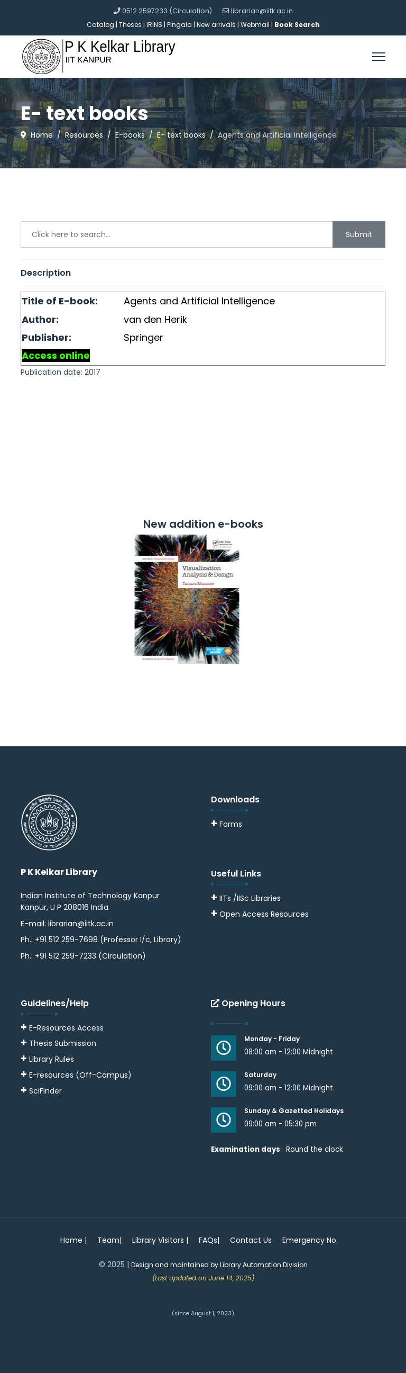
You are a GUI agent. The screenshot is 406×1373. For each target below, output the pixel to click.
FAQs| (209, 1240)
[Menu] (378, 56)
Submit (359, 234)
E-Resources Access (66, 1028)
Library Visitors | (160, 1240)
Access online (56, 355)
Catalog (100, 24)
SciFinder (41, 1091)
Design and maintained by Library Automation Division (219, 1264)
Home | (73, 1240)
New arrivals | (219, 24)
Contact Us (251, 1240)
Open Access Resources (264, 914)
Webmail (255, 24)
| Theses (128, 24)
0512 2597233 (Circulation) (167, 10)
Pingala (179, 24)
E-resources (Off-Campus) (80, 1075)
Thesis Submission (62, 1043)
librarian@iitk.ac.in (262, 10)
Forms (226, 824)
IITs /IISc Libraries (250, 898)
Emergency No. (310, 1240)
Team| (109, 1240)
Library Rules (47, 1059)
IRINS (155, 24)
